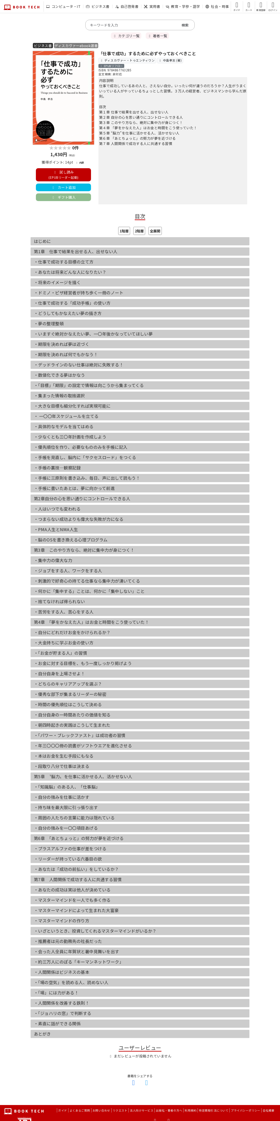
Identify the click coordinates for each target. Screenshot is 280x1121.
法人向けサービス (141, 1110)
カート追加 (63, 187)
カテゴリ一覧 (126, 35)
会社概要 (269, 1110)
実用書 (152, 6)
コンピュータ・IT (63, 6)
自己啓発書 (126, 6)
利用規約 (190, 1110)
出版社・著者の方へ (169, 1110)
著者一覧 (157, 35)
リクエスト (120, 1110)
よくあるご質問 (80, 1110)
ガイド (62, 1110)
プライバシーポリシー (245, 1110)
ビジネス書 (97, 6)
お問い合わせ (101, 1110)
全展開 (155, 230)
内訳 (79, 162)
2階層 (139, 230)
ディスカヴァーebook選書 (76, 45)
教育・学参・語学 (183, 6)
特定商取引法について (213, 1110)
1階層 (124, 230)
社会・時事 (217, 6)
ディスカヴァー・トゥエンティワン (127, 60)
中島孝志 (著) (170, 60)
